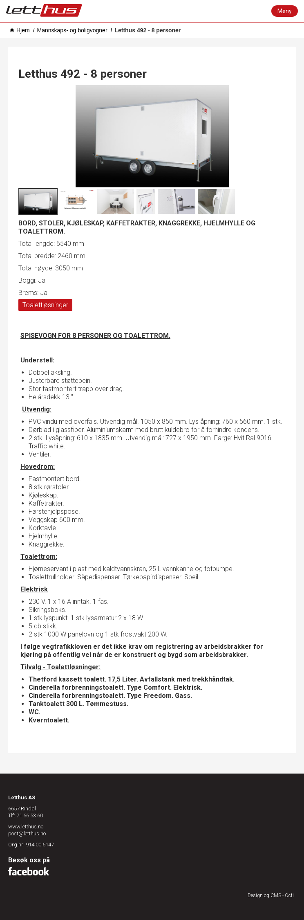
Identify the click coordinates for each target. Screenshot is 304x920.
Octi (289, 895)
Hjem (23, 30)
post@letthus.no (27, 833)
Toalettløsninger (45, 305)
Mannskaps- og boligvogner (72, 30)
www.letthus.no (25, 826)
